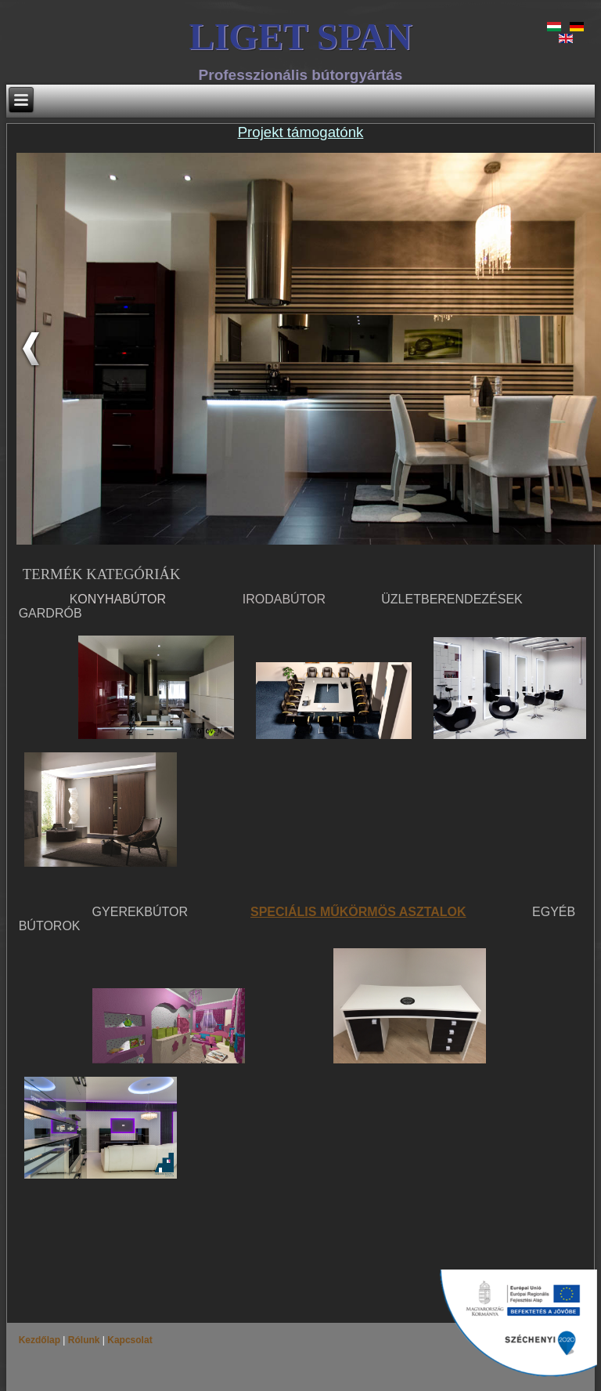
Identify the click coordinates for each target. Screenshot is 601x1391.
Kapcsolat (129, 1340)
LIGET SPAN (300, 36)
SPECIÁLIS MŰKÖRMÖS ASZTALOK (358, 911)
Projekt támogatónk (301, 132)
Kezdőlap (41, 1340)
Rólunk (83, 1340)
